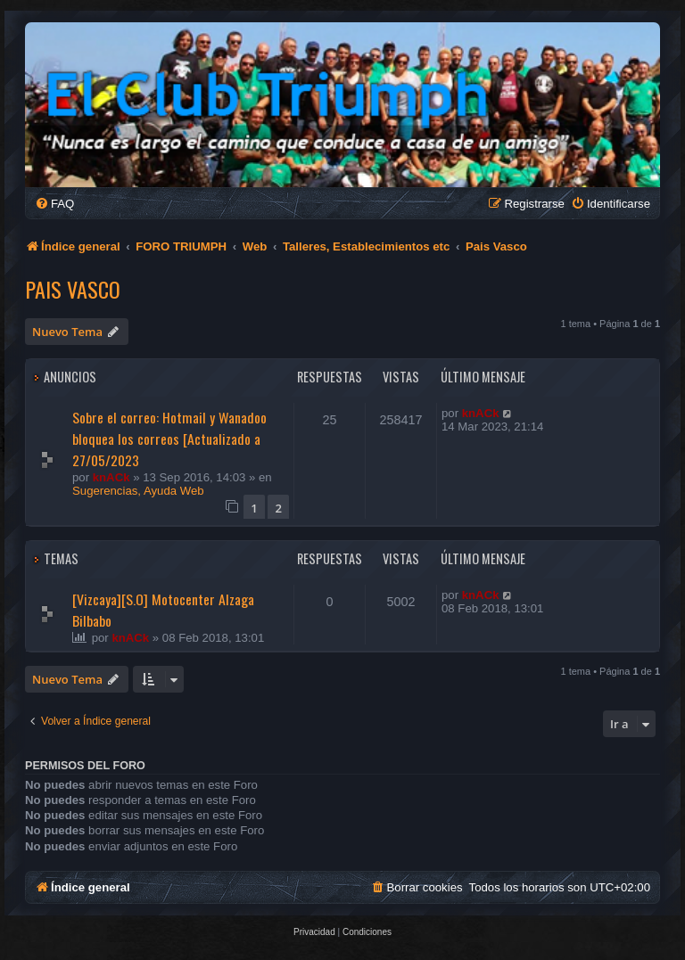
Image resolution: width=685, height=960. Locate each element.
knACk (111, 477)
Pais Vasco (72, 289)
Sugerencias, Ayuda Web (138, 490)
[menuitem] (54, 204)
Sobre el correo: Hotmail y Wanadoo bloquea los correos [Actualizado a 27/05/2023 (169, 438)
